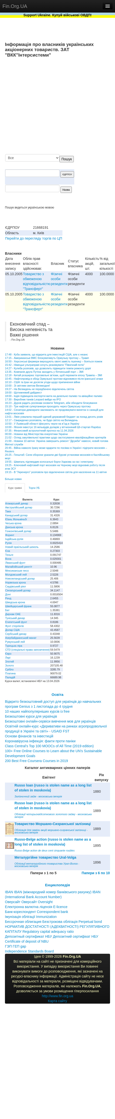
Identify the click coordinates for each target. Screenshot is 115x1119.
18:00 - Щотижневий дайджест (23, 392)
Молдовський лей (16, 574)
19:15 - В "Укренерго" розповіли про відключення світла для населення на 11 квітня (56, 472)
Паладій (10, 677)
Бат (7, 610)
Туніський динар (15, 618)
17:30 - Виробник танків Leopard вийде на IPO (33, 399)
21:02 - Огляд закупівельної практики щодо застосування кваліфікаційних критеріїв (55, 437)
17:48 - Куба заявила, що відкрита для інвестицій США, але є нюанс (46, 354)
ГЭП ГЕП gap (15, 946)
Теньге (9, 554)
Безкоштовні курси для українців (31, 716)
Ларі (7, 657)
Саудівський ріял (15, 586)
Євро (8, 653)
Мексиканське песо (17, 570)
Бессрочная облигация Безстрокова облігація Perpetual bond (53, 922)
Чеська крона (13, 523)
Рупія (8, 542)
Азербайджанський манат (21, 637)
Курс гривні (15, 487)
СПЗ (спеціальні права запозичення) (27, 649)
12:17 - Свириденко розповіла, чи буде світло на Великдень (41, 420)
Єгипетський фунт (16, 622)
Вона (8, 558)
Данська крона (14, 527)
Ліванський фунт (15, 562)
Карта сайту (57, 1001)
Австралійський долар (18, 507)
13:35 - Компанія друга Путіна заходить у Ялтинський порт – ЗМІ (44, 371)
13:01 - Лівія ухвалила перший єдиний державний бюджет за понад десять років (54, 416)
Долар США (12, 629)
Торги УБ (34, 487)
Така (8, 511)
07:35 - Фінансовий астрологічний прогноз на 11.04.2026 (39, 430)
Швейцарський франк (18, 606)
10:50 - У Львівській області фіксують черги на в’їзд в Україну (42, 423)
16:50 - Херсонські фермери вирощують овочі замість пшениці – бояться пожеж (53, 361)
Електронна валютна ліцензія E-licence (36, 907)
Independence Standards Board (29, 951)
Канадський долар (16, 515)
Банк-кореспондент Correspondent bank (36, 912)
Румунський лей (15, 641)
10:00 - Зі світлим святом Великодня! (27, 385)
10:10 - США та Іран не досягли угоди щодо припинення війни (42, 382)
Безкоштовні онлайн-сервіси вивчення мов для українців (50, 721)
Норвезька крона (15, 582)
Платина (10, 673)
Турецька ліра (13, 645)
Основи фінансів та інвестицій (29, 736)
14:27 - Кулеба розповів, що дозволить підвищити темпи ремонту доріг (48, 368)
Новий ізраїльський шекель (21, 546)
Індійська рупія (14, 539)
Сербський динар (15, 633)
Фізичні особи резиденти (59, 279)
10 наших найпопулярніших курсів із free (37, 711)
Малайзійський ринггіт (18, 566)
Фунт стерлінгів (14, 625)
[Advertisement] (64, 106)
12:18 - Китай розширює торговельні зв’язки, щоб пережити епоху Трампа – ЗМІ (53, 375)
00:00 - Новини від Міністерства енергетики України (36, 434)
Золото (9, 665)
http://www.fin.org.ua (57, 996)
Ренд (8, 598)
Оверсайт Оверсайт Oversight (29, 902)
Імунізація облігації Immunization (31, 917)
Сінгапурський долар (18, 590)
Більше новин (13, 478)
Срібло (9, 669)
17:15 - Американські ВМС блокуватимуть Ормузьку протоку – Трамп (47, 357)
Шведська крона (15, 602)
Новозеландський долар (20, 578)
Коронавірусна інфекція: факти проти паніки (40, 741)
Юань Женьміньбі (16, 519)
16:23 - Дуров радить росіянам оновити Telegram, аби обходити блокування (51, 402)
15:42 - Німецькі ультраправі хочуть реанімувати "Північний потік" (45, 364)
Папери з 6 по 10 (96, 873)
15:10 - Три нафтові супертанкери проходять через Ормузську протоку (48, 406)
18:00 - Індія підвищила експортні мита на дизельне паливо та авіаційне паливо (53, 395)
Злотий (9, 661)
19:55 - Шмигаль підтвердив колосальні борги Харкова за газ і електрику (49, 461)
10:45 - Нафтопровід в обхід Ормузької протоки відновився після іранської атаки (54, 378)
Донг (8, 594)
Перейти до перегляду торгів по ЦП (33, 238)
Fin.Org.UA (14, 6)
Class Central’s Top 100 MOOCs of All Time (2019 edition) (49, 746)
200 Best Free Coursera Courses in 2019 (36, 761)
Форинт (9, 535)
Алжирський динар (16, 503)
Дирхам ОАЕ (13, 614)
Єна (7, 550)
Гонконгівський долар (18, 531)
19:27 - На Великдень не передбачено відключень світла (39, 389)
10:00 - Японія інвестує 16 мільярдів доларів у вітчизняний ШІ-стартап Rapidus (53, 427)
